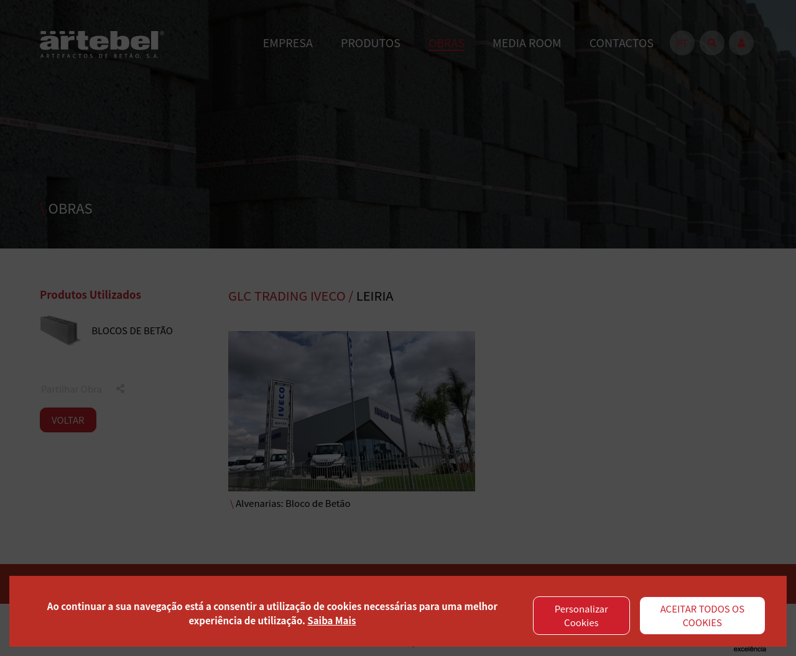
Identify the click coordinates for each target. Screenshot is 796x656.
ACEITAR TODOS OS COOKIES (702, 615)
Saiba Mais (331, 620)
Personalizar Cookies (581, 615)
